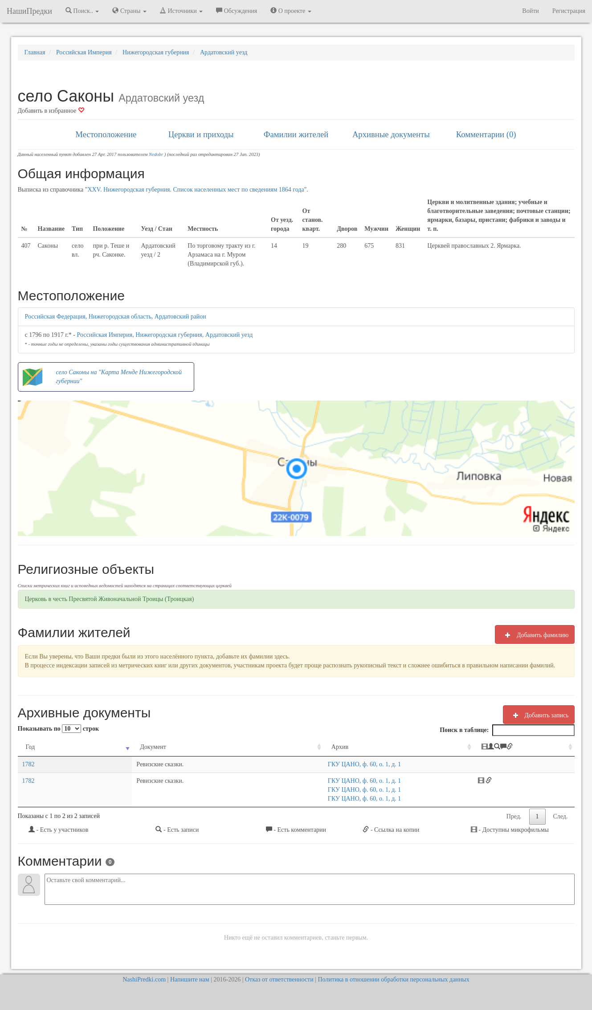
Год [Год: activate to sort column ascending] (30, 747)
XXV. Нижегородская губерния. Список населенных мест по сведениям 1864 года (195, 189)
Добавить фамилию (534, 635)
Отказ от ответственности (279, 979)
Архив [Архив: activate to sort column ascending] (249, 747)
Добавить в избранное (51, 110)
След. (560, 816)
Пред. (514, 816)
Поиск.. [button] (82, 10)
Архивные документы (391, 134)
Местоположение (105, 134)
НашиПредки (29, 11)
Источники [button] (181, 10)
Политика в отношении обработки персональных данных (393, 979)
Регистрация (568, 11)
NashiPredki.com (144, 979)
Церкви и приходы (201, 134)
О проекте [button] (290, 10)
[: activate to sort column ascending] (511, 747)
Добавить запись (539, 715)
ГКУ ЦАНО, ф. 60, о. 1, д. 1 (273, 764)
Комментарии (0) (486, 134)
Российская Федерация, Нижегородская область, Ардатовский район (115, 316)
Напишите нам (189, 979)
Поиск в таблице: (507, 730)
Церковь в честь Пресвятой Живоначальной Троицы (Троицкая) (109, 599)
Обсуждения (236, 10)
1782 (28, 764)
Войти (530, 11)
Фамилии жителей (296, 134)
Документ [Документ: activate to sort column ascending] (105, 747)
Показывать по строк (58, 728)
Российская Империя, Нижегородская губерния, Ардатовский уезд (165, 334)
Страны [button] (129, 10)
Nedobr (156, 154)
